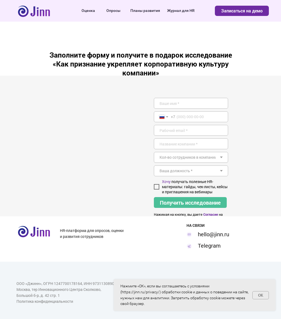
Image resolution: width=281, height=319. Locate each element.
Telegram (209, 245)
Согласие (210, 214)
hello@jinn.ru (213, 234)
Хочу (166, 181)
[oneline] (191, 143)
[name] (191, 103)
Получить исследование (190, 202)
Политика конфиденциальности (44, 301)
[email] (191, 130)
